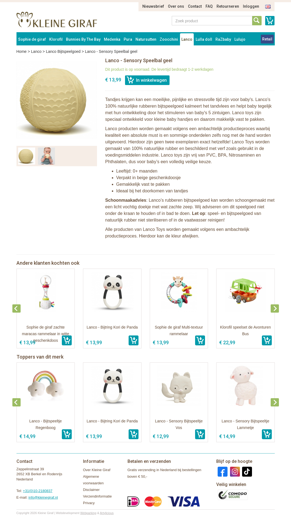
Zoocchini (169, 39)
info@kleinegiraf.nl (43, 497)
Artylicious (106, 513)
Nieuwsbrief (153, 6)
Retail (267, 39)
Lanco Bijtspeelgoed (63, 51)
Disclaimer (91, 490)
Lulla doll (204, 39)
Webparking (88, 513)
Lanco (186, 39)
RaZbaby (223, 39)
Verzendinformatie (97, 496)
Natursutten (145, 39)
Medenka (112, 39)
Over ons (176, 6)
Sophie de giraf (32, 39)
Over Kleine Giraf (96, 470)
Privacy (89, 503)
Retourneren (228, 6)
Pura (128, 39)
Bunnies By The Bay (83, 39)
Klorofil (56, 39)
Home (21, 51)
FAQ (209, 6)
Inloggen (251, 6)
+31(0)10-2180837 (37, 491)
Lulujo (239, 39)
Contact (195, 6)
